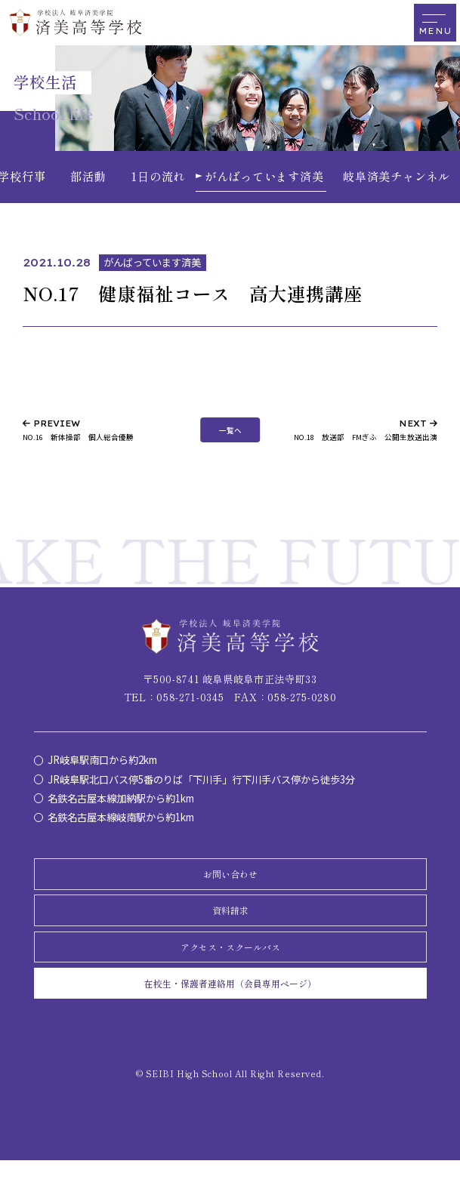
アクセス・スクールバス (230, 977)
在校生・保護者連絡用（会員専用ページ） (230, 1023)
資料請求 (230, 931)
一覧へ (230, 433)
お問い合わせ (230, 886)
